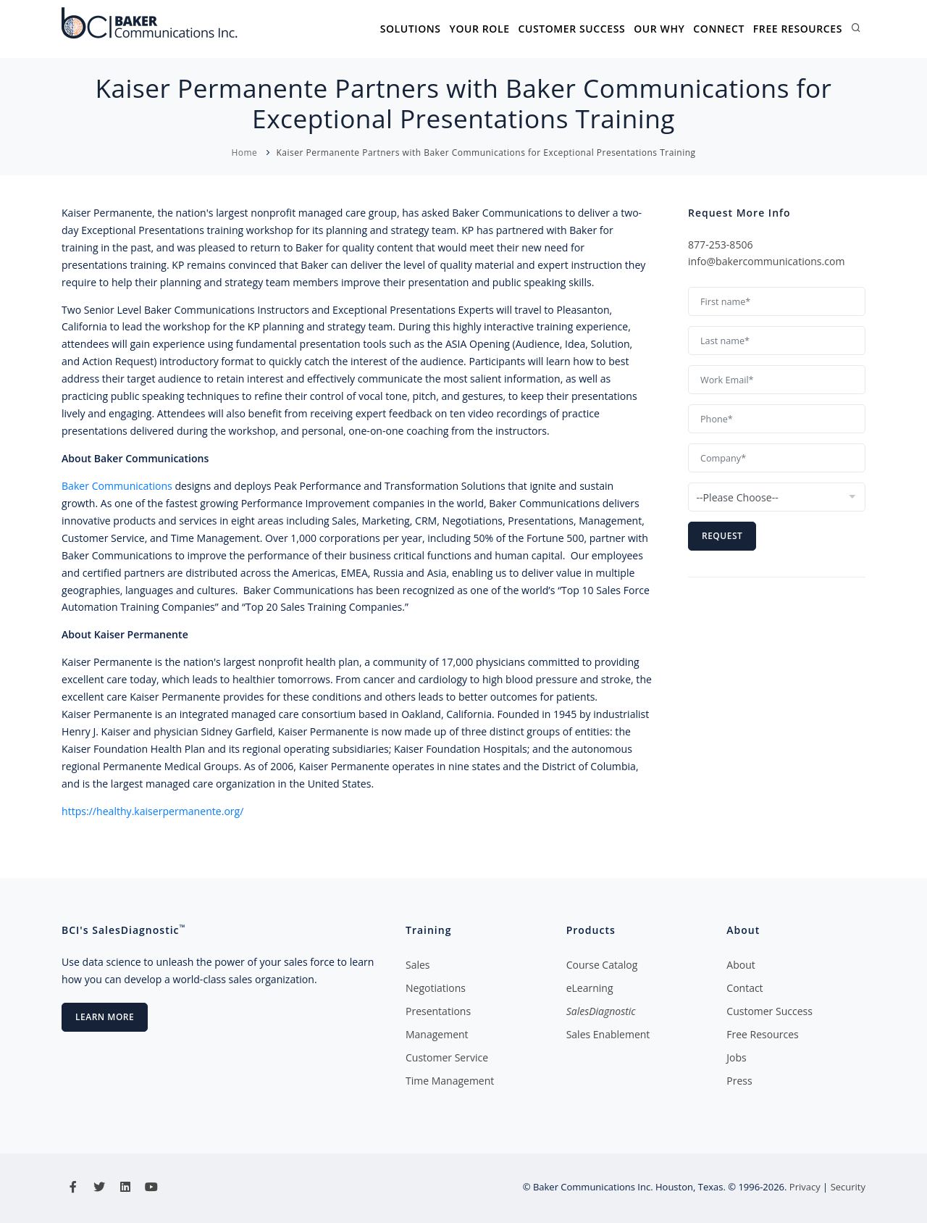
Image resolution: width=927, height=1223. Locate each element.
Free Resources (797, 29)
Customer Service (447, 1057)
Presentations (438, 1011)
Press (739, 1081)
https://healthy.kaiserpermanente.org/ (152, 811)
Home (244, 152)
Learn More (104, 1017)
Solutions (409, 29)
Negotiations (436, 988)
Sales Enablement (608, 1034)
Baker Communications (117, 486)
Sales (418, 965)
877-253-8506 (720, 244)
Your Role (479, 29)
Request (722, 536)
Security (848, 1186)
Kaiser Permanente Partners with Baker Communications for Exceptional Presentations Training (485, 152)
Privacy (805, 1186)
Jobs (736, 1057)
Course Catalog (602, 965)
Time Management (450, 1081)
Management (437, 1034)
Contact (744, 988)
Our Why (659, 29)
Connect (718, 29)
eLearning (589, 988)
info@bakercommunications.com (766, 261)
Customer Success (571, 29)
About (740, 965)
